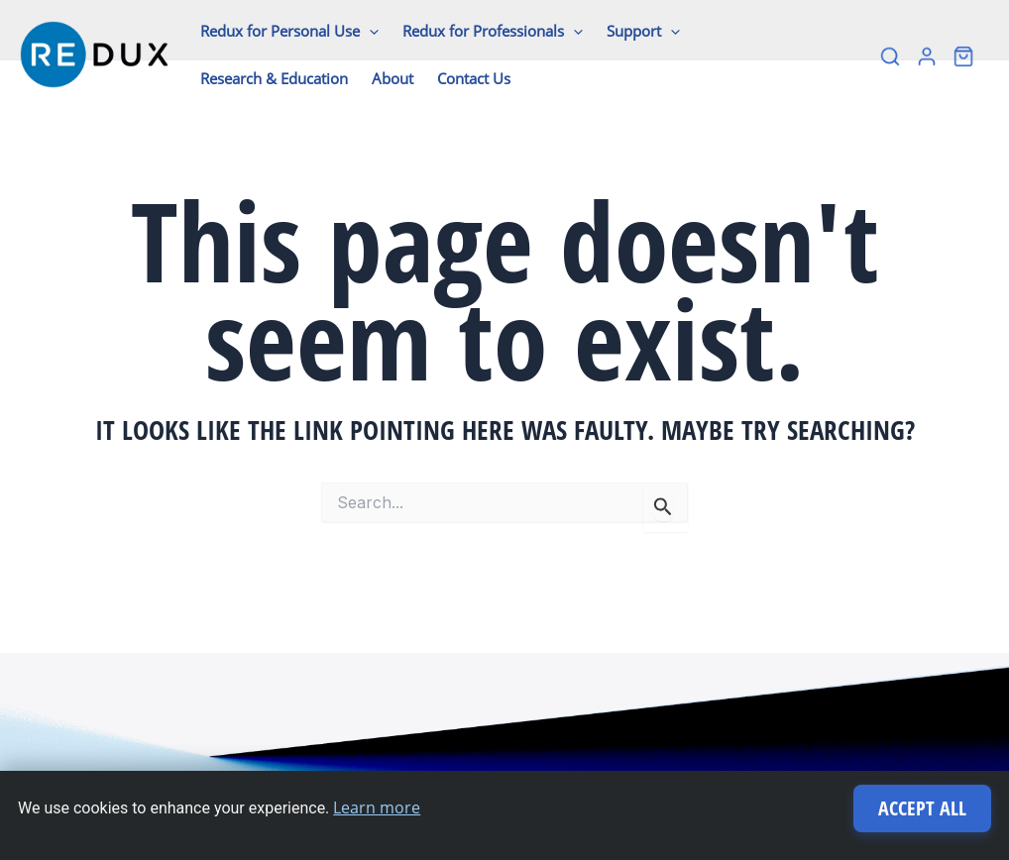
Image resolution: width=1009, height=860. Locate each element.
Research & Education (274, 78)
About (392, 78)
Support (643, 31)
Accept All (922, 808)
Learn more (376, 807)
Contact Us (473, 78)
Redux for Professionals (492, 31)
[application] (369, 31)
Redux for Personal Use (289, 31)
